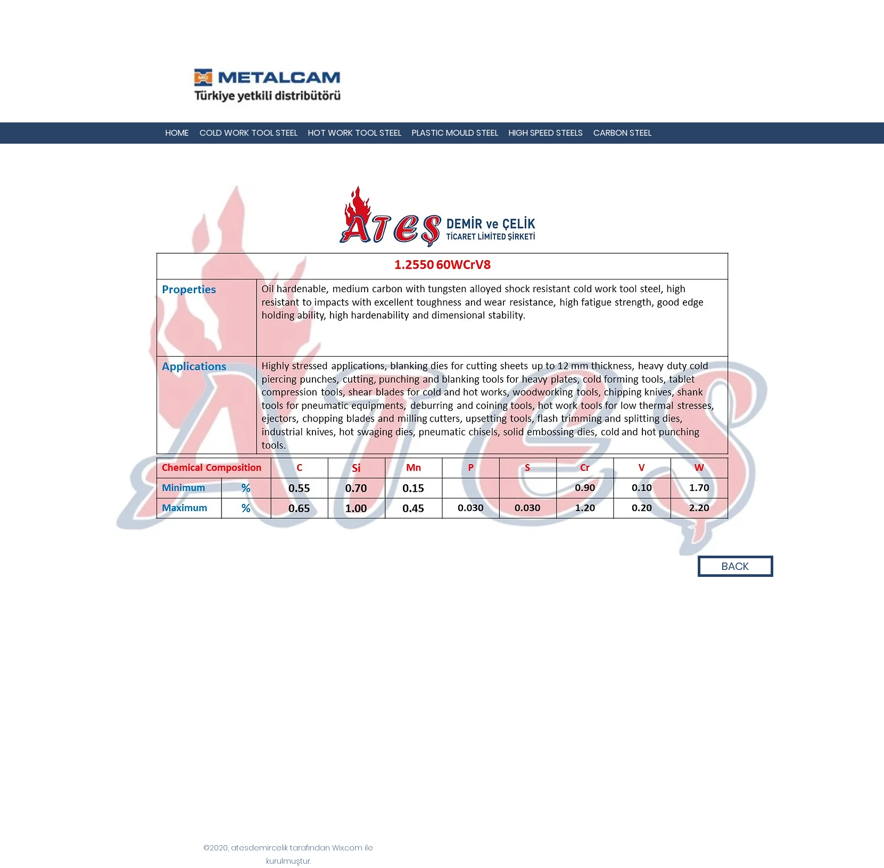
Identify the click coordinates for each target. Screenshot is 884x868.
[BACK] (735, 566)
